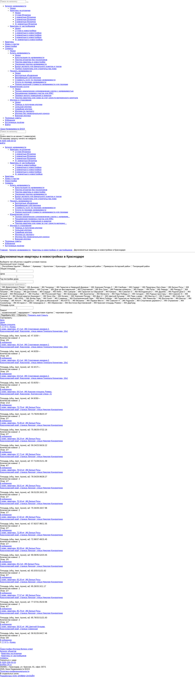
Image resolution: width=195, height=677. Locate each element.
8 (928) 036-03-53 (8, 141)
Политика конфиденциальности (14, 671)
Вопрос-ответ (27, 649)
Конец (13, 327)
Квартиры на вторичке (11, 653)
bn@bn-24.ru (6, 665)
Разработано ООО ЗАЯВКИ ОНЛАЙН (17, 676)
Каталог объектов (8, 651)
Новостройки (6, 649)
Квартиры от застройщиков (13, 656)
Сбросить (21, 315)
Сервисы (4, 658)
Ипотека (16, 649)
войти (2, 143)
